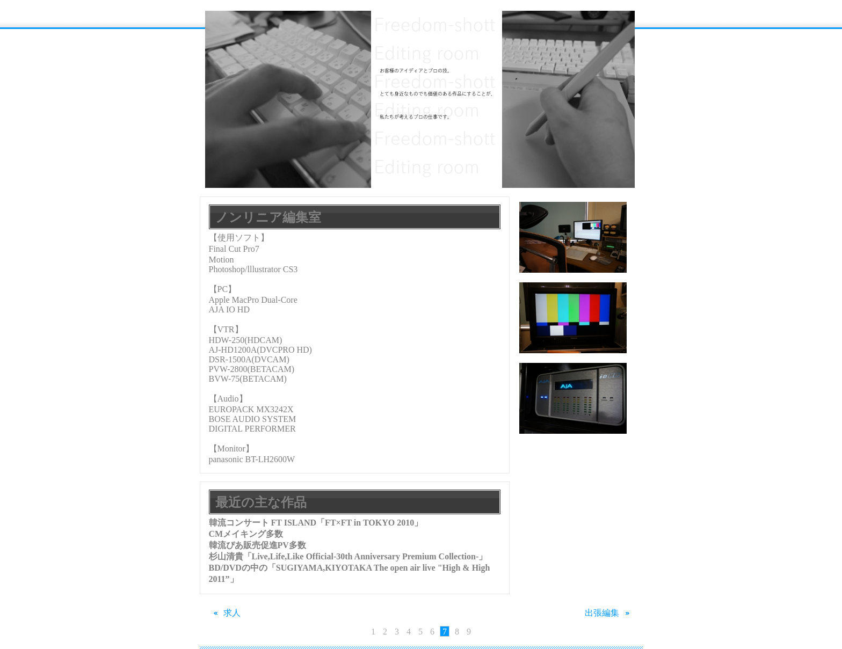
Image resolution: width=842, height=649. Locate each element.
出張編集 (609, 612)
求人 (225, 612)
